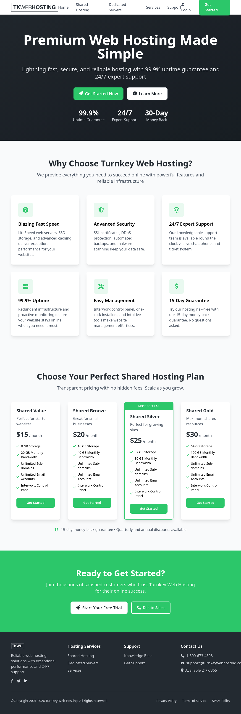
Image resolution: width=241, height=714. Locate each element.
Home (63, 7)
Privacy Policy (166, 701)
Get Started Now (98, 93)
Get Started (36, 502)
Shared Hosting (82, 7)
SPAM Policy (221, 701)
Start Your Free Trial (99, 607)
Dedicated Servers (117, 7)
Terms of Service (194, 701)
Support (174, 7)
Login (186, 8)
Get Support (134, 663)
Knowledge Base (138, 655)
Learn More (147, 93)
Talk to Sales (151, 607)
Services (153, 7)
